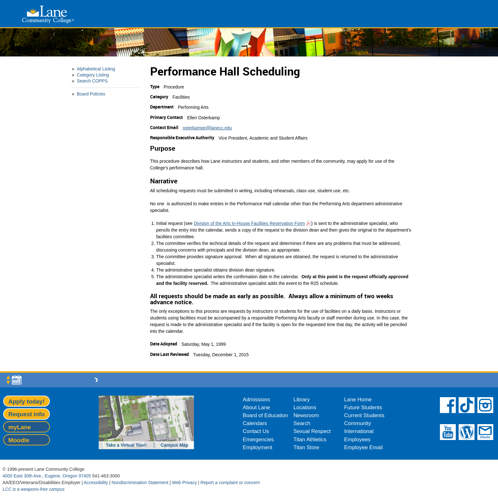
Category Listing (93, 74)
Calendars (255, 423)
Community (357, 423)
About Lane (256, 407)
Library (302, 400)
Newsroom (306, 415)
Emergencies (258, 440)
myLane (19, 427)
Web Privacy (184, 482)
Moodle (18, 440)
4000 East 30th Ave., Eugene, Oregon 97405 (47, 475)
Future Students (363, 407)
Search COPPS (92, 80)
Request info (26, 414)
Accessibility (96, 482)
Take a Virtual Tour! (126, 445)
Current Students (364, 415)
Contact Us (256, 431)
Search (302, 423)
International (358, 431)
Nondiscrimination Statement (139, 482)
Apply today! (26, 401)
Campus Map (174, 445)
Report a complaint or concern (230, 482)
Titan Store (306, 447)
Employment (257, 447)
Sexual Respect (312, 431)
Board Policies (91, 93)
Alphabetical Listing (96, 68)
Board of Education (265, 415)
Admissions (256, 400)
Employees (357, 440)
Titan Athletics (310, 440)
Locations (305, 407)
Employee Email (363, 447)
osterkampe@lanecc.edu (207, 127)
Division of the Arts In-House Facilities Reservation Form (249, 223)
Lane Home (358, 400)
